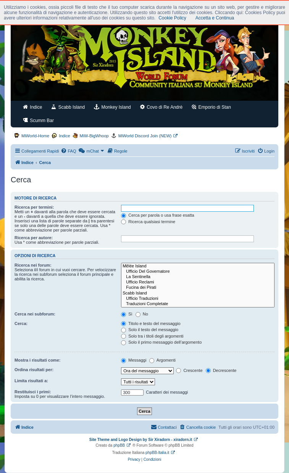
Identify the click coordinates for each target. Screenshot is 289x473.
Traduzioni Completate (198, 304)
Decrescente (221, 370)
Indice (32, 107)
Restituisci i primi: (33, 391)
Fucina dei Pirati (198, 287)
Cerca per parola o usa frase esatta (157, 215)
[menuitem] (68, 151)
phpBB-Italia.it (157, 452)
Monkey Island (112, 107)
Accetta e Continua (214, 18)
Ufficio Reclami (198, 282)
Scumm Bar (38, 120)
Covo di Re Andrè (161, 107)
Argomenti (162, 360)
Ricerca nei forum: (33, 265)
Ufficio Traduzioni (198, 298)
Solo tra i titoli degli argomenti (152, 336)
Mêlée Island (198, 266)
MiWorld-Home (35, 136)
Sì (126, 314)
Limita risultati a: (31, 380)
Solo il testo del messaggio (149, 329)
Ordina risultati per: (34, 369)
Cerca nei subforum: (35, 314)
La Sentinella (198, 277)
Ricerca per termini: (34, 207)
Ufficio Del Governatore (198, 271)
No (142, 314)
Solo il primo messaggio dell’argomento (161, 342)
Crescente (189, 370)
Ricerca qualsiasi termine (148, 221)
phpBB (119, 445)
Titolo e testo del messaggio (150, 323)
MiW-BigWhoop (94, 136)
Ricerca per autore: (34, 237)
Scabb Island (68, 107)
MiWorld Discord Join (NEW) (145, 136)
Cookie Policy (172, 18)
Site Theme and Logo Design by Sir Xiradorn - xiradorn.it (140, 440)
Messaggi (133, 360)
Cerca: (21, 323)
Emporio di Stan (211, 107)
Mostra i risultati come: (37, 360)
